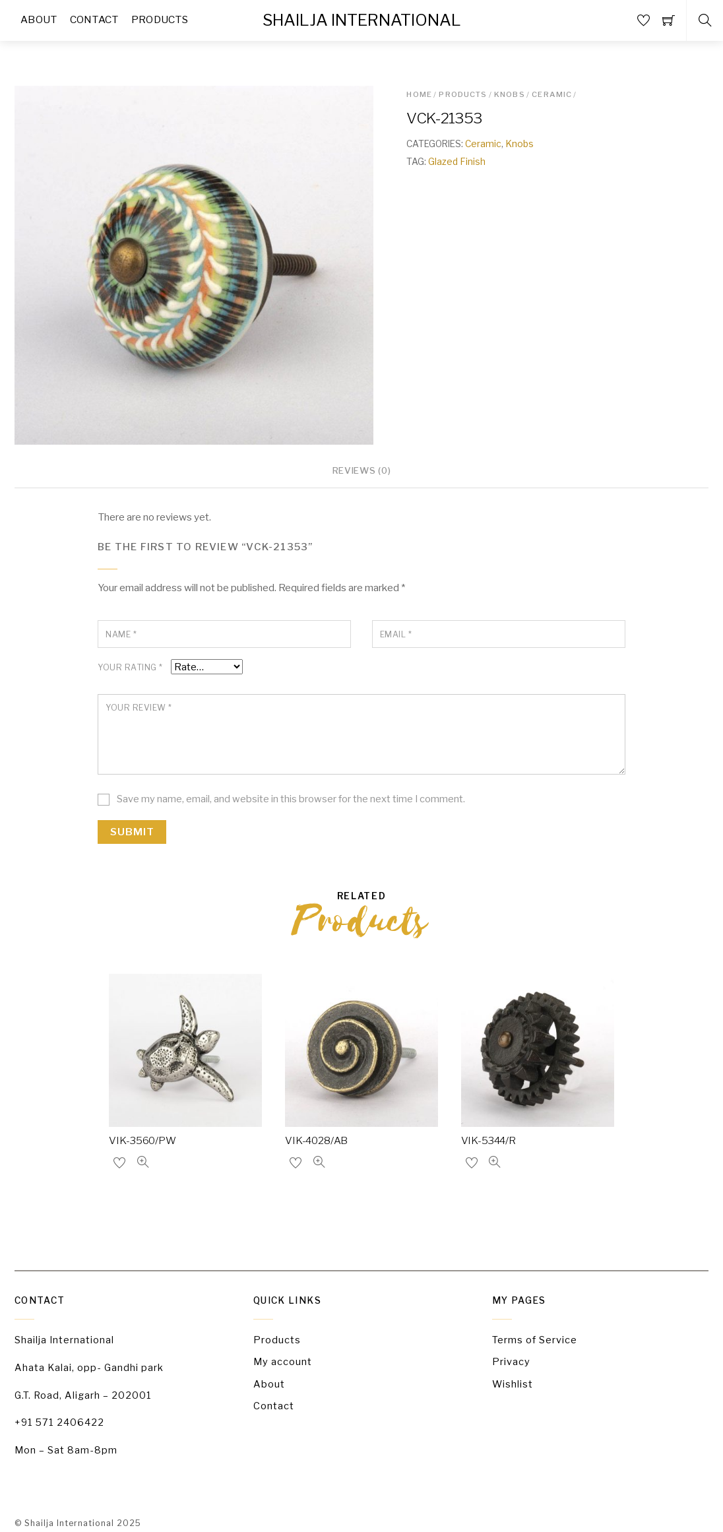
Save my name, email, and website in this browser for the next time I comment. (291, 799)
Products (463, 93)
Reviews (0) (362, 470)
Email (396, 635)
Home (419, 93)
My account (282, 1362)
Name (121, 635)
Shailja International (69, 1524)
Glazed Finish (456, 159)
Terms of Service (534, 1340)
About (269, 1383)
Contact (273, 1405)
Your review (138, 708)
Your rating (129, 669)
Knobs (509, 93)
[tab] (361, 472)
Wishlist (512, 1383)
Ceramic (551, 93)
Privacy (511, 1362)
